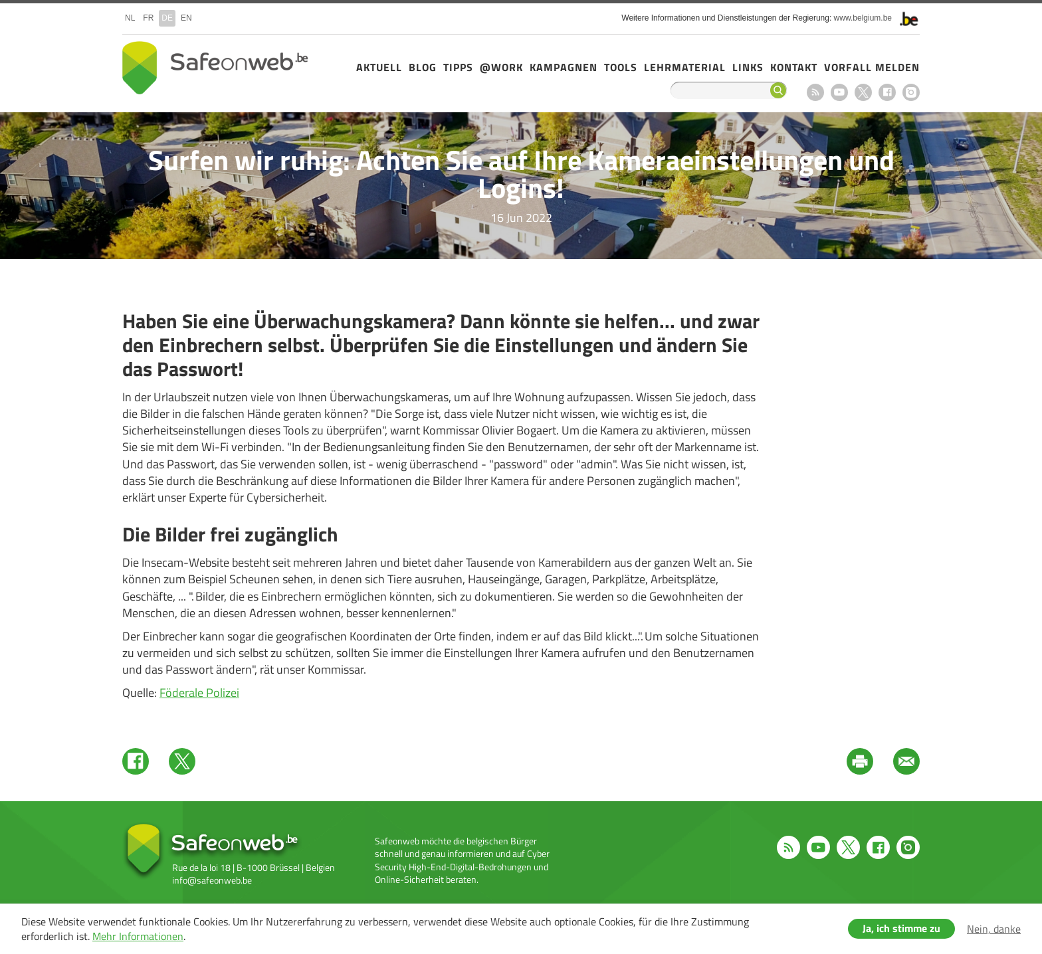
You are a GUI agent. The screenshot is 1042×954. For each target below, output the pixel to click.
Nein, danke (994, 929)
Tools (620, 67)
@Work (501, 67)
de (167, 18)
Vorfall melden (872, 67)
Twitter (182, 761)
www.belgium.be (863, 18)
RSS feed (815, 92)
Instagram (911, 92)
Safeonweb (215, 67)
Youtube (839, 92)
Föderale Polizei (199, 693)
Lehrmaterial (685, 67)
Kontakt (793, 67)
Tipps (458, 67)
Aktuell (379, 67)
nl (130, 18)
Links (748, 67)
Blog (423, 67)
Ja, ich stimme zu (901, 928)
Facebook (887, 92)
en (186, 18)
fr (148, 18)
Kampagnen (563, 67)
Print (860, 761)
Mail (906, 761)
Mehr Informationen (137, 936)
